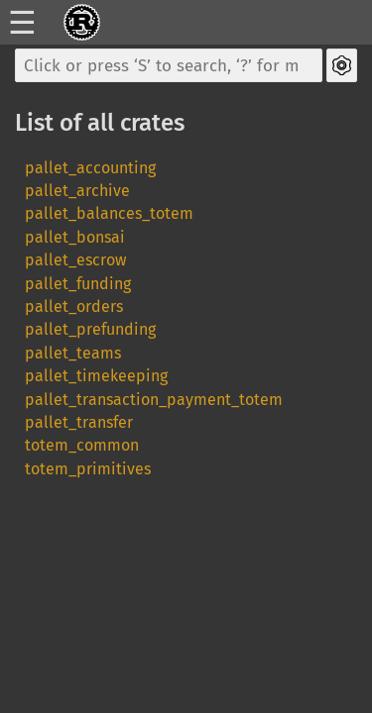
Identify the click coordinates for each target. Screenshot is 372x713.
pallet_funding (78, 283)
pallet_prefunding (90, 329)
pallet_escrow (75, 260)
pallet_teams (73, 353)
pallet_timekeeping (96, 375)
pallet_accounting (90, 167)
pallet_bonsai (75, 237)
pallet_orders (74, 306)
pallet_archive (77, 190)
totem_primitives (88, 468)
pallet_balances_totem (109, 213)
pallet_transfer (79, 422)
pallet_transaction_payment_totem (154, 399)
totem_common (82, 445)
